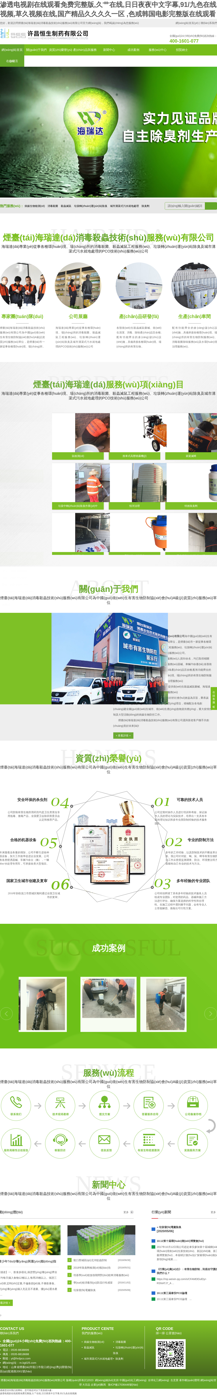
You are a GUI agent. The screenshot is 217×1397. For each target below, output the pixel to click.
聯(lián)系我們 (209, 22)
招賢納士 (182, 49)
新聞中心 (109, 49)
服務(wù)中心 (157, 49)
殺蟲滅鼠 (66, 205)
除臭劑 (145, 205)
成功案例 (133, 49)
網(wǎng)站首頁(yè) (187, 22)
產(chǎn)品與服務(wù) (84, 55)
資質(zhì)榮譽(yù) (60, 49)
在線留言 (12, 61)
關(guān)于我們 (36, 49)
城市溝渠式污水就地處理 (124, 205)
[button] (105, 194)
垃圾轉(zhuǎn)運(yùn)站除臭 (90, 205)
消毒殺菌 (53, 205)
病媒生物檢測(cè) (35, 205)
